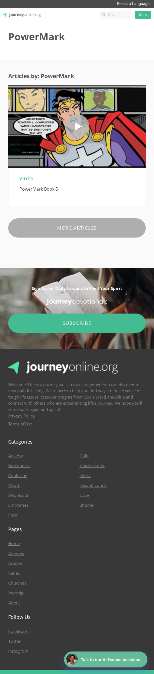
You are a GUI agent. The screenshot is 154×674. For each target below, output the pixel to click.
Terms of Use (20, 424)
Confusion (17, 475)
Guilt (84, 456)
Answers (16, 553)
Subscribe (77, 323)
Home (14, 543)
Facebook (18, 631)
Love (84, 495)
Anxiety (15, 456)
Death (14, 485)
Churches (17, 583)
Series (14, 573)
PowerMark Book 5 (38, 189)
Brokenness (19, 466)
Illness (85, 475)
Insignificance (93, 485)
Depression (19, 495)
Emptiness (18, 505)
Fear (12, 515)
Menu (143, 15)
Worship (16, 593)
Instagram (18, 651)
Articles (15, 563)
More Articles (77, 228)
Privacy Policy (21, 416)
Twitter (15, 641)
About (14, 603)
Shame (87, 505)
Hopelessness (92, 466)
